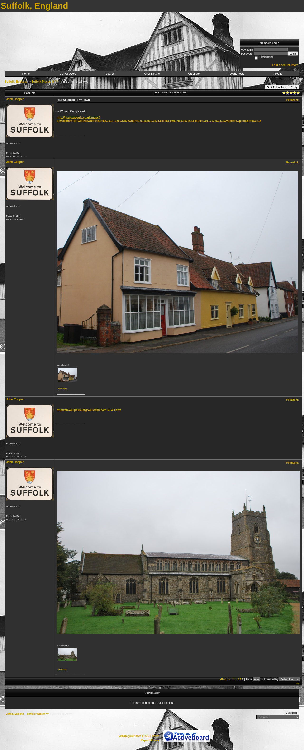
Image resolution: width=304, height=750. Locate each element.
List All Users (68, 73)
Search (109, 73)
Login (293, 53)
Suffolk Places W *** (44, 81)
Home (26, 73)
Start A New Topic (276, 87)
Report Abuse (150, 740)
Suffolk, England (16, 81)
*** (297, 683)
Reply (294, 87)
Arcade (278, 73)
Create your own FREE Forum (139, 736)
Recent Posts (236, 73)
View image (62, 389)
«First (223, 679)
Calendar (194, 73)
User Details (152, 73)
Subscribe (291, 712)
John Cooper (15, 99)
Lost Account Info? (285, 65)
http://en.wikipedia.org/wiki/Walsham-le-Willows (89, 410)
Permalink (292, 99)
